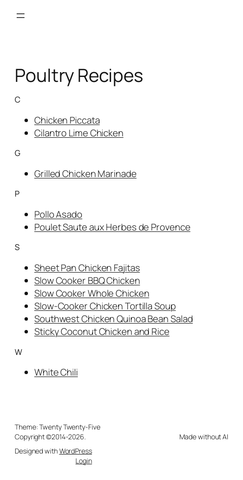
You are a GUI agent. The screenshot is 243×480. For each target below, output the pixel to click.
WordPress (75, 450)
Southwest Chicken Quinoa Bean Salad (113, 318)
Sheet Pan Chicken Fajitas (87, 267)
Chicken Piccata (67, 120)
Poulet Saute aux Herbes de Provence (112, 227)
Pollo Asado (58, 214)
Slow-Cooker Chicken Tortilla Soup (105, 306)
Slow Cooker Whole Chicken (91, 293)
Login (83, 460)
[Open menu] (20, 16)
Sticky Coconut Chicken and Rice (102, 331)
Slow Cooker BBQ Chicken (87, 280)
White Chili (56, 372)
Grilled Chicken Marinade (85, 173)
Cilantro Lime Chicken (78, 132)
